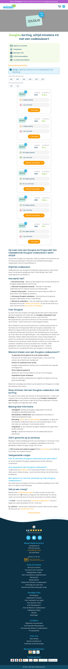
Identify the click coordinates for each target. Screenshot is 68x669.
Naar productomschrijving (17, 65)
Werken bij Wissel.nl (34, 641)
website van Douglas (32, 303)
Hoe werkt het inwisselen (34, 570)
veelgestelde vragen (25, 492)
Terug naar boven (34, 512)
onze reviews (45, 449)
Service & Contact (34, 567)
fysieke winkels (34, 419)
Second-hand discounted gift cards (34, 587)
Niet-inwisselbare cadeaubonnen (34, 575)
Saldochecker (34, 580)
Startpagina (34, 595)
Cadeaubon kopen (34, 610)
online (22, 419)
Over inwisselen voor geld (34, 600)
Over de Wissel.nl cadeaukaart (34, 608)
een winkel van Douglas (33, 306)
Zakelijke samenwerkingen (34, 643)
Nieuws (34, 613)
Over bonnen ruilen (34, 603)
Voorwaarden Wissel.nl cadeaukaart (34, 628)
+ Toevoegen (34, 110)
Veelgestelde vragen (34, 572)
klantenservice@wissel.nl (40, 501)
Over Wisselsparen (34, 605)
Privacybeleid (34, 630)
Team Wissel (34, 639)
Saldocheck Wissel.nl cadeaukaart (34, 582)
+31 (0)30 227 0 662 (26, 509)
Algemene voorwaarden (34, 623)
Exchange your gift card (34, 585)
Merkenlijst (34, 577)
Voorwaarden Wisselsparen (34, 626)
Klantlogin (34, 615)
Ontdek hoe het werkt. (51, 1)
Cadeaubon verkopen (34, 598)
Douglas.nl (24, 470)
